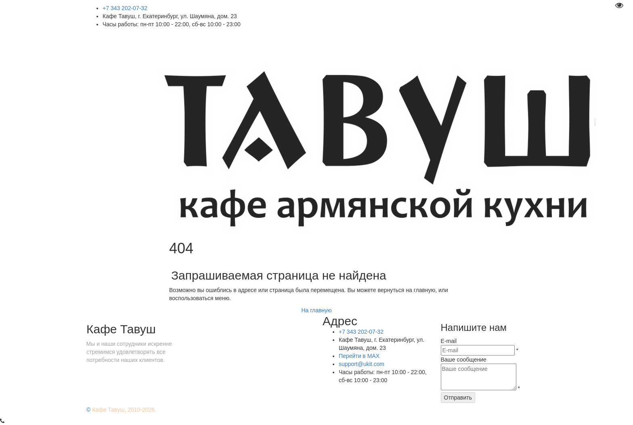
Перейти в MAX (359, 356)
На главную (316, 310)
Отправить (458, 397)
